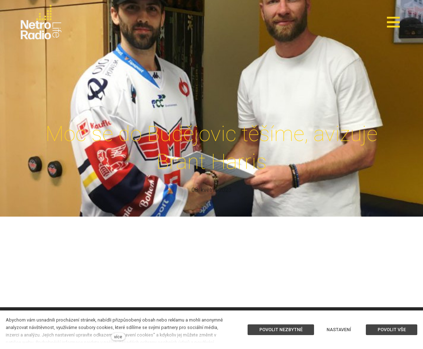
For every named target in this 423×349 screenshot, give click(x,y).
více (118, 336)
